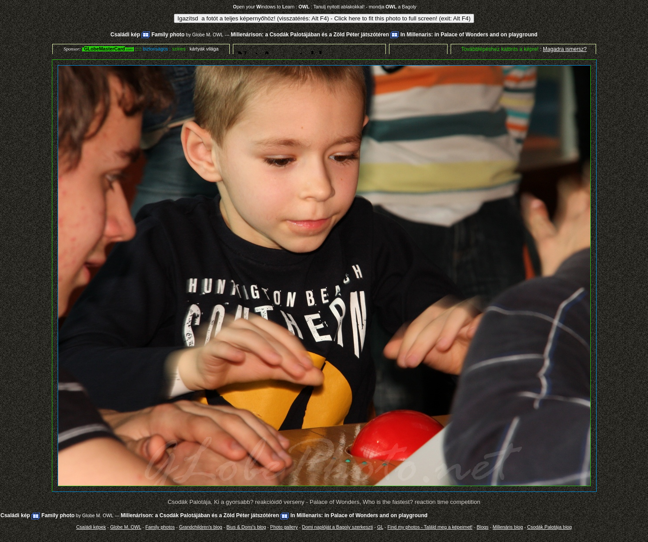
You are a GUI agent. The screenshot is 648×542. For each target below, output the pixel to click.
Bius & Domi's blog (246, 527)
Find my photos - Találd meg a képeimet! (430, 527)
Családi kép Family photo (147, 34)
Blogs (483, 527)
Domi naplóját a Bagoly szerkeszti (337, 527)
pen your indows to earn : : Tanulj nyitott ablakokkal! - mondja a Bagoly (324, 6)
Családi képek (91, 527)
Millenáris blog (508, 527)
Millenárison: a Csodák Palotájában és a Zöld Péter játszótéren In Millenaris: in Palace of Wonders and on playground (384, 34)
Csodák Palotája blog (549, 527)
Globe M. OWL (207, 34)
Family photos (160, 527)
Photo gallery (284, 527)
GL (380, 527)
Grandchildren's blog (200, 527)
